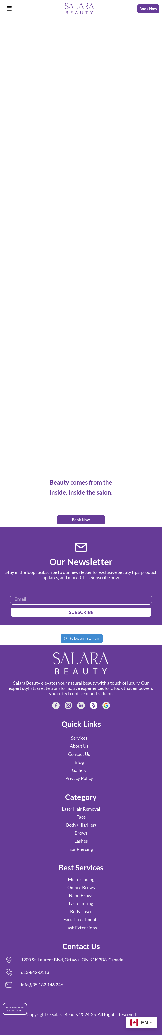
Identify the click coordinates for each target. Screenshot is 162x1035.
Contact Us (79, 754)
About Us (79, 746)
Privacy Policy (79, 778)
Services (79, 738)
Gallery (79, 770)
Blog (79, 762)
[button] (9, 8)
